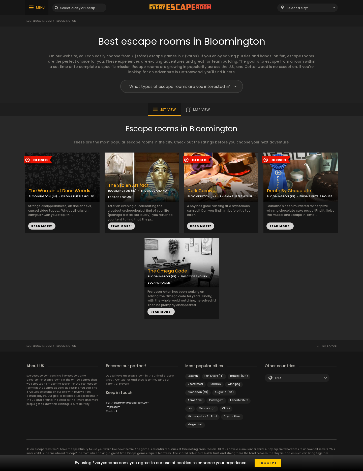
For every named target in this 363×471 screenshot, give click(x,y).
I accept (267, 462)
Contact (111, 411)
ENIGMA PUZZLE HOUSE (77, 196)
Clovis (226, 408)
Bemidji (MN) (239, 376)
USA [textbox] (278, 378)
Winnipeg (234, 384)
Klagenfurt (195, 424)
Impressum (113, 407)
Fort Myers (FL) (214, 376)
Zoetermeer (195, 384)
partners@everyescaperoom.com (127, 403)
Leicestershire (239, 400)
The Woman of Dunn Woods (59, 190)
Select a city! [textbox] (297, 8)
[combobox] (307, 8)
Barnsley (215, 384)
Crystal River (232, 416)
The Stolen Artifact (128, 185)
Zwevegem (216, 400)
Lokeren (193, 376)
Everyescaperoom (39, 21)
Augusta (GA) (224, 392)
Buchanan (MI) (198, 392)
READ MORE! (41, 226)
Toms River (195, 400)
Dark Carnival (202, 190)
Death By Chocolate (289, 190)
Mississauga (207, 408)
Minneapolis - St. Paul (202, 416)
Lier (190, 408)
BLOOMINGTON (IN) (43, 196)
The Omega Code (167, 271)
